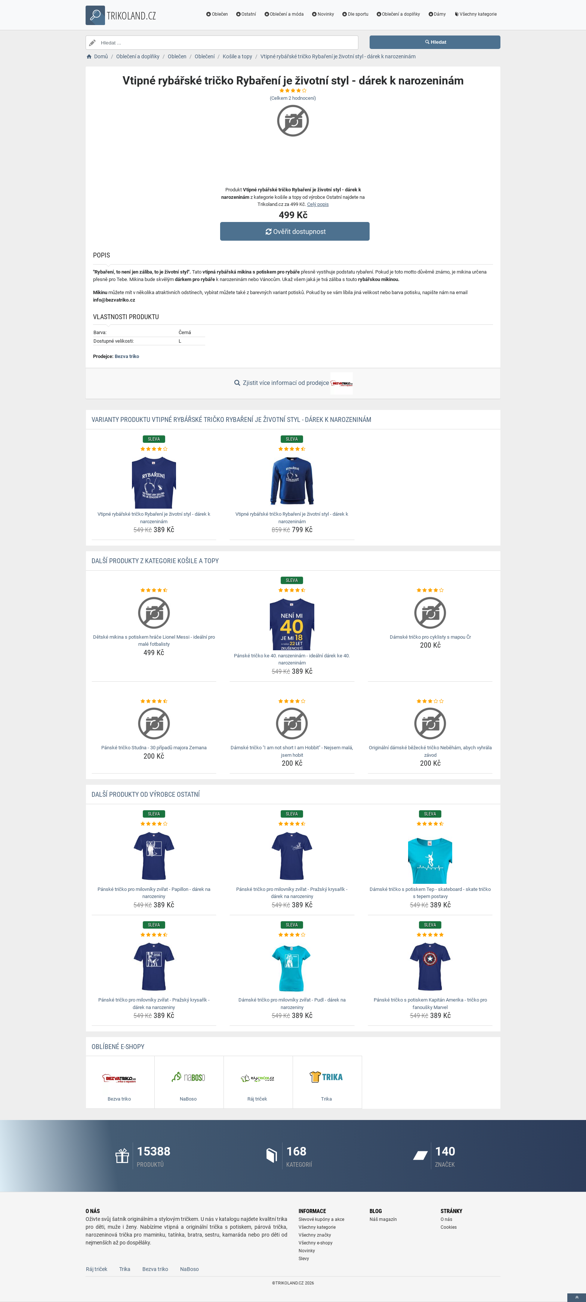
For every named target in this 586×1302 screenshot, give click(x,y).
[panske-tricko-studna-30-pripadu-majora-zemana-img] (154, 723)
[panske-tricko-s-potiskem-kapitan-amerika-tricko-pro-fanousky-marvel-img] (430, 966)
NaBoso (189, 1269)
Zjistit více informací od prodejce (293, 383)
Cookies (449, 1227)
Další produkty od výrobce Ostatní (146, 794)
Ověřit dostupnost (295, 231)
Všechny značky (315, 1235)
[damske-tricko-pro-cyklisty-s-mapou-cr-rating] (430, 590)
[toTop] (576, 1297)
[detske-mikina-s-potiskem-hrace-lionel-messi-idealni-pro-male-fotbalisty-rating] (154, 590)
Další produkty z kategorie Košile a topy (155, 561)
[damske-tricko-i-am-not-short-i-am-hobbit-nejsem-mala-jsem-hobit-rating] (292, 701)
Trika (124, 1269)
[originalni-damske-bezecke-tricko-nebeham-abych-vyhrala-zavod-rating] (430, 701)
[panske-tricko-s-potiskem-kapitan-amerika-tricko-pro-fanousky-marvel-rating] (430, 935)
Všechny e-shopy (316, 1243)
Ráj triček (96, 1269)
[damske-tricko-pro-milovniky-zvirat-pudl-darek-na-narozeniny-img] (292, 966)
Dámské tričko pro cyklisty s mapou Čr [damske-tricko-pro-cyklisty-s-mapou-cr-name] (430, 637)
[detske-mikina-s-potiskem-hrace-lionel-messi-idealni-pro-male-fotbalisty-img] (154, 613)
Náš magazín (383, 1219)
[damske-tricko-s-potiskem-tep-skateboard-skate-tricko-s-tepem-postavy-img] (430, 856)
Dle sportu (355, 14)
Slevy (304, 1258)
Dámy (437, 14)
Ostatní (245, 14)
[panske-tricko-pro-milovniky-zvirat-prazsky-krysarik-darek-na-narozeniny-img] (292, 856)
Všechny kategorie (475, 14)
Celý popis (318, 204)
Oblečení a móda (283, 14)
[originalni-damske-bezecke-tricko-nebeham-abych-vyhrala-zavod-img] (430, 723)
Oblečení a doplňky (398, 14)
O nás (446, 1219)
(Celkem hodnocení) (293, 98)
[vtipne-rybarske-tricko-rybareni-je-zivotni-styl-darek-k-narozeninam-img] (154, 481)
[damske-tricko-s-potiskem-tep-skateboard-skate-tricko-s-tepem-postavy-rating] (430, 824)
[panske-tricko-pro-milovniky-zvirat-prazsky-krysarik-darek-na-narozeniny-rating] (292, 824)
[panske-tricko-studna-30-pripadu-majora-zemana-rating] (154, 701)
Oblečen (217, 14)
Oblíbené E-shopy (118, 1046)
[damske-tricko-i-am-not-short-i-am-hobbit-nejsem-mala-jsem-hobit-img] (292, 723)
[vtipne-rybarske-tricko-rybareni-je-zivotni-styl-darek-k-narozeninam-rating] (154, 449)
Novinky (322, 14)
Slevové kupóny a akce (321, 1219)
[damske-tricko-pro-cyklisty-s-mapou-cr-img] (430, 613)
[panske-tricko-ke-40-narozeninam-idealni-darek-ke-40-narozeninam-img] (292, 622)
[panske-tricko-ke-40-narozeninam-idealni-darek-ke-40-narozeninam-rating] (292, 590)
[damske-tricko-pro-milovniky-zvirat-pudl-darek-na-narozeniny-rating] (292, 935)
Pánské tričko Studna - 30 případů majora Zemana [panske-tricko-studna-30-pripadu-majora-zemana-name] (154, 747)
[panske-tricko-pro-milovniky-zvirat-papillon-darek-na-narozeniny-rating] (154, 824)
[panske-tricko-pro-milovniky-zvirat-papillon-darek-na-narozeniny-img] (154, 856)
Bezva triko (127, 356)
